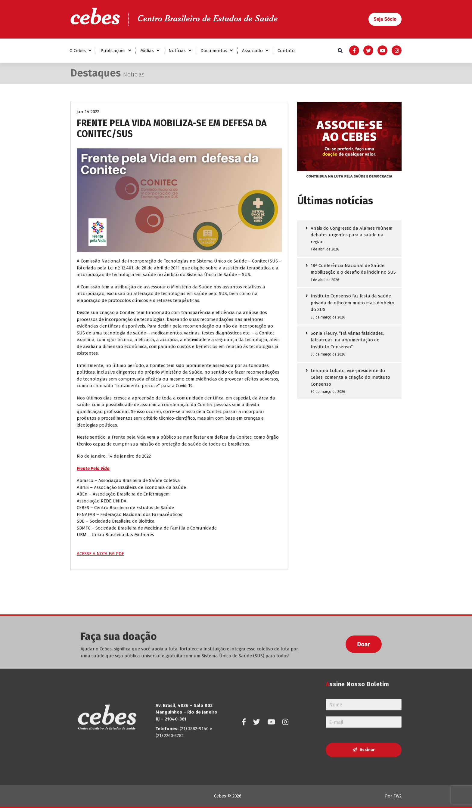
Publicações (113, 50)
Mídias (147, 50)
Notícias (177, 50)
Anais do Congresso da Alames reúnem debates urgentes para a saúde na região (352, 234)
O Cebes (78, 50)
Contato (286, 50)
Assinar (367, 697)
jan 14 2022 (88, 111)
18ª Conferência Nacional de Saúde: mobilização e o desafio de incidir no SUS (353, 269)
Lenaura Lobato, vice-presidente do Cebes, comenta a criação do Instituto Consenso (350, 377)
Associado (252, 50)
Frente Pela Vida (93, 468)
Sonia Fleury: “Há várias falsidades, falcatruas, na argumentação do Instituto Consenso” (347, 340)
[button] (385, 19)
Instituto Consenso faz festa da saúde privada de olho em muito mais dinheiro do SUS (352, 302)
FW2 (397, 796)
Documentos (213, 50)
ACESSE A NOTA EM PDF (100, 553)
